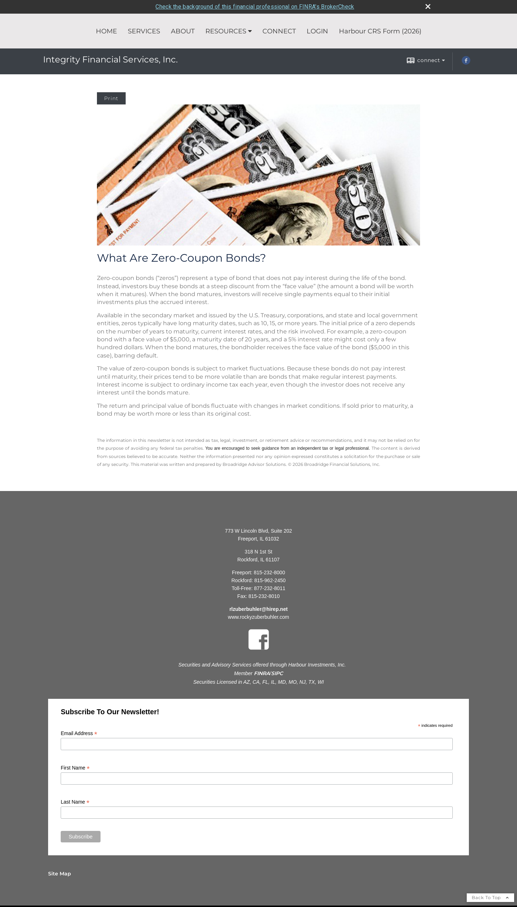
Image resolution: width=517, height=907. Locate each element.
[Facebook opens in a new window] (466, 62)
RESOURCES (225, 31)
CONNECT (279, 31)
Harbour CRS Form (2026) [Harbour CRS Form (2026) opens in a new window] (380, 31)
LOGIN (317, 31)
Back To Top (490, 897)
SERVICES (144, 31)
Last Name (75, 801)
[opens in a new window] (258, 650)
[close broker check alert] (428, 6)
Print (111, 98)
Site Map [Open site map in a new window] (59, 873)
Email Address (79, 733)
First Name (75, 767)
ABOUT (183, 31)
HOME (106, 31)
